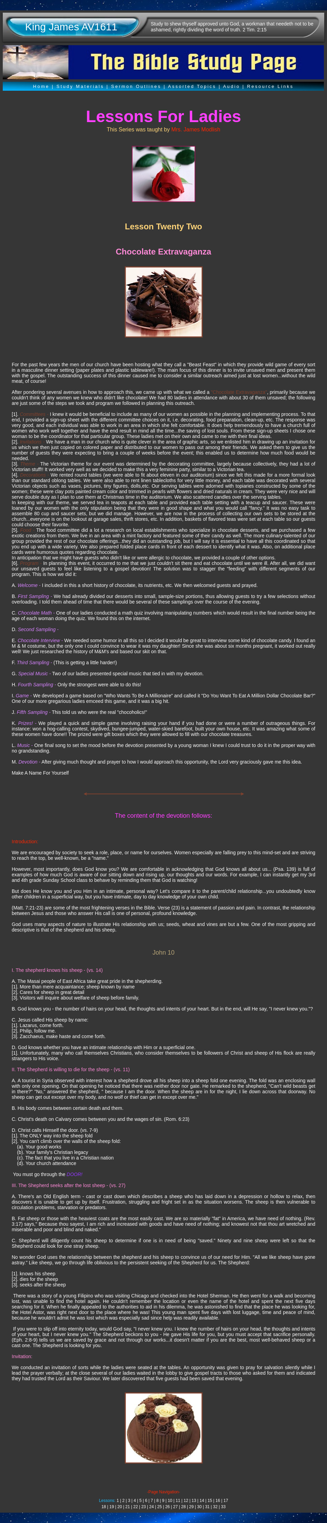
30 (199, 1506)
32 (215, 1506)
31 (207, 1506)
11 (178, 1500)
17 (225, 1500)
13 (194, 1500)
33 (223, 1506)
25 (159, 1506)
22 (135, 1506)
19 (111, 1506)
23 (143, 1506)
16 (217, 1500)
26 (167, 1506)
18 (104, 1506)
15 (210, 1500)
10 (170, 1500)
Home (41, 86)
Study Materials (80, 86)
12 (185, 1500)
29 (191, 1506)
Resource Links (270, 86)
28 (183, 1506)
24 (151, 1506)
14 (202, 1500)
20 (119, 1506)
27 (175, 1506)
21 (127, 1506)
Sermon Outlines (136, 86)
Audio (231, 86)
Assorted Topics (192, 86)
